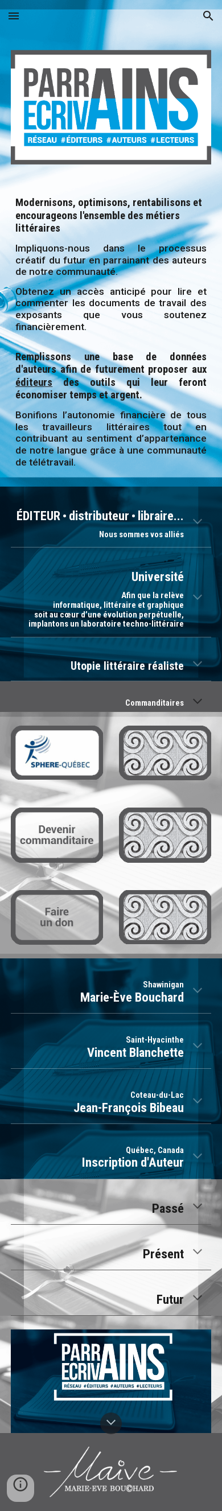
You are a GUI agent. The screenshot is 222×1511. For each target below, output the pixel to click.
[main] (111, 332)
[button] (13, 15)
